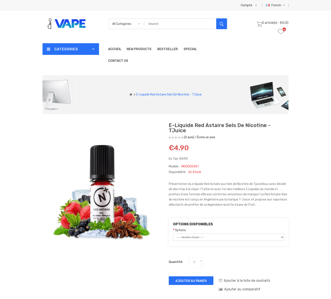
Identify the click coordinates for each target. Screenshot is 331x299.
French (276, 5)
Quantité (175, 262)
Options (180, 230)
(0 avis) (189, 137)
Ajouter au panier (191, 281)
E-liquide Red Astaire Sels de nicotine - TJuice (169, 94)
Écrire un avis (206, 137)
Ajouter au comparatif (239, 289)
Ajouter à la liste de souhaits (244, 280)
